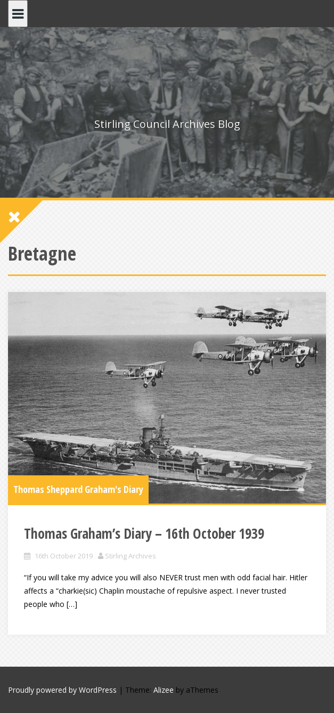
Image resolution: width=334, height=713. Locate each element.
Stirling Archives (130, 556)
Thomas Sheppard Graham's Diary (78, 489)
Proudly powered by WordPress (62, 690)
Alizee (163, 690)
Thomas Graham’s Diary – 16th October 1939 (144, 533)
